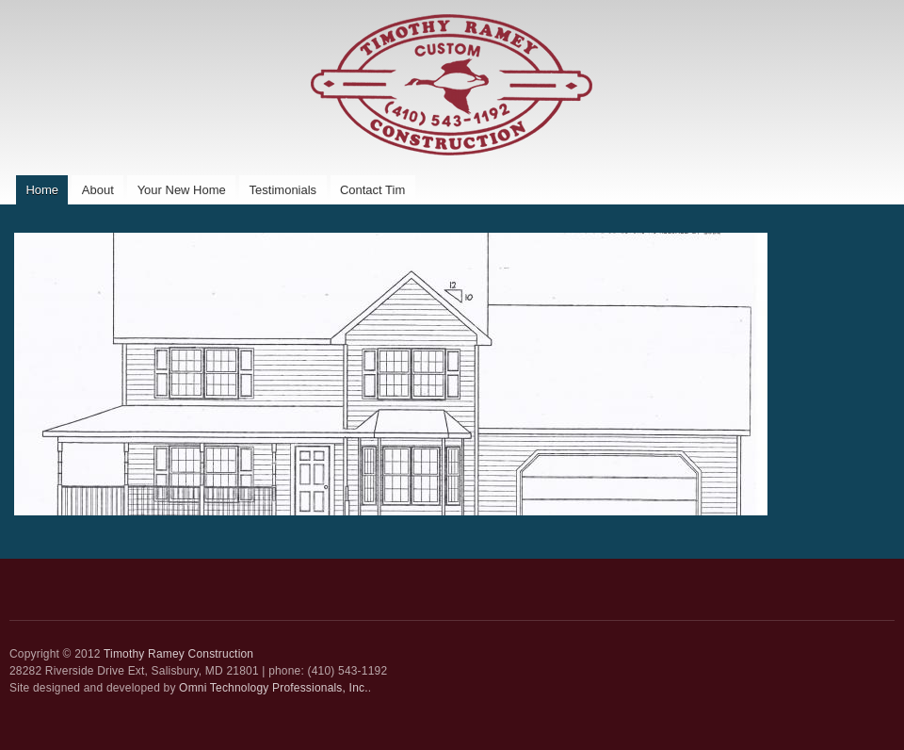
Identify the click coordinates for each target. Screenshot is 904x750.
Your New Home (181, 190)
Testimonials (283, 190)
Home (41, 190)
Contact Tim (372, 190)
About (98, 190)
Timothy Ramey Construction (178, 653)
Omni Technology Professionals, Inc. (273, 687)
